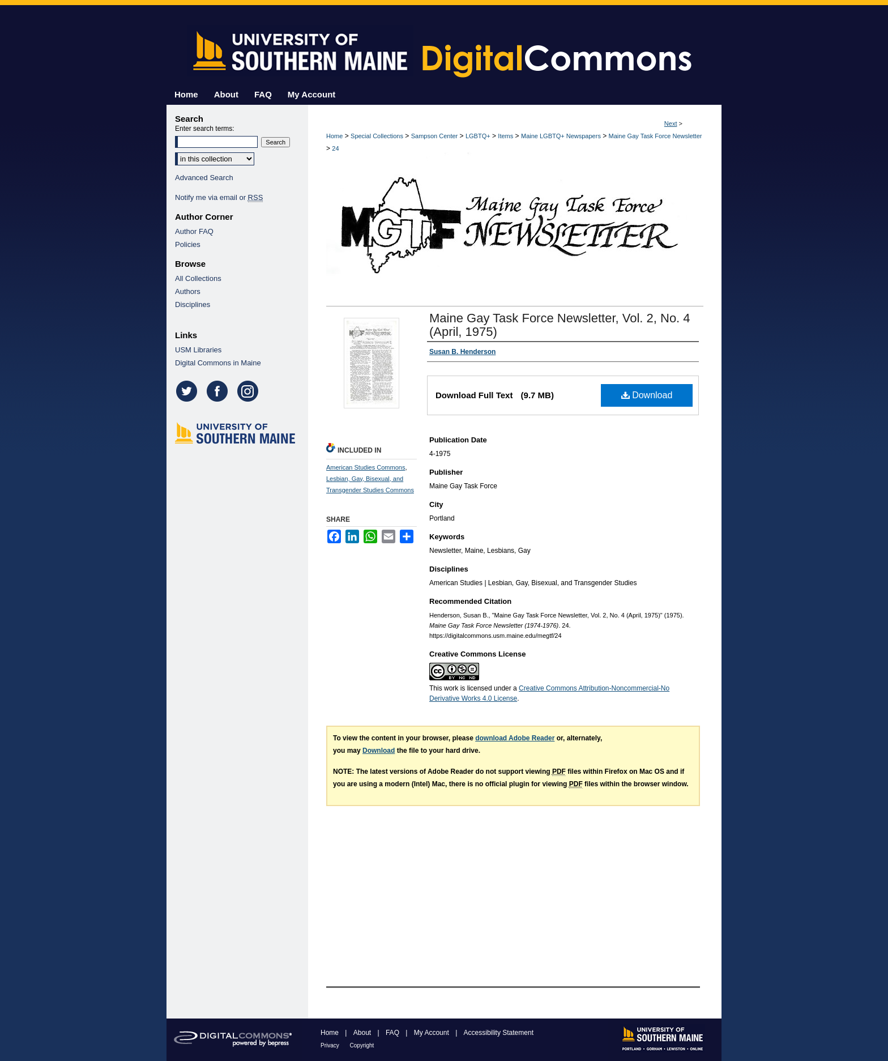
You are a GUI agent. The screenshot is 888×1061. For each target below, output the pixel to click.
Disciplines (192, 304)
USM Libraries (198, 350)
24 (335, 148)
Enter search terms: (204, 129)
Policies (187, 244)
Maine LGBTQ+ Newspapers (561, 136)
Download (647, 395)
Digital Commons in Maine (218, 363)
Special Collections (377, 136)
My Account (432, 1033)
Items (505, 136)
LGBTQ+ (478, 136)
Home (334, 136)
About (363, 1033)
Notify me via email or (219, 197)
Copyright (362, 1045)
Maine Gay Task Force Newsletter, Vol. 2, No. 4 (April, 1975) (559, 325)
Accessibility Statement (498, 1033)
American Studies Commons (365, 467)
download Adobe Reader (514, 738)
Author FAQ (194, 231)
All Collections (198, 278)
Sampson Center (434, 136)
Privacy (331, 1045)
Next (670, 123)
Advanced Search (204, 177)
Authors (187, 291)
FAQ (393, 1033)
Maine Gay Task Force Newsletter (655, 136)
